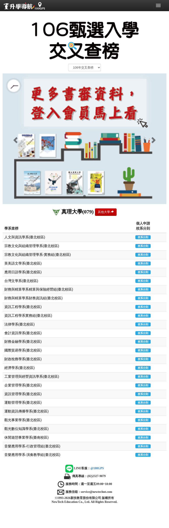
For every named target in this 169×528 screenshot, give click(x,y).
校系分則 (143, 237)
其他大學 (106, 212)
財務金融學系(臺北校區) (23, 341)
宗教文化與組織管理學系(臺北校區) (31, 246)
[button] (15, 138)
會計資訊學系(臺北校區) (23, 333)
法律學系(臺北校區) (19, 324)
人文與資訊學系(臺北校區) (24, 237)
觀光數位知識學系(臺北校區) (26, 429)
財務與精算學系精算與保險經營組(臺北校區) (38, 289)
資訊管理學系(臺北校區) (23, 394)
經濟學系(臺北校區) (19, 368)
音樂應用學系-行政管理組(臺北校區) (32, 446)
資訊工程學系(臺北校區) (23, 307)
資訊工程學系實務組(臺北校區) (28, 315)
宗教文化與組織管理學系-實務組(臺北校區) (37, 254)
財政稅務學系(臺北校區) (23, 359)
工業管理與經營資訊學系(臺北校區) (31, 376)
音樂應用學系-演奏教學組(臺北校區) (32, 455)
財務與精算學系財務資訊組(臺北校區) (33, 298)
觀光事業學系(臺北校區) (23, 420)
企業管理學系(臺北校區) (23, 385)
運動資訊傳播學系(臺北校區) (26, 411)
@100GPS (97, 468)
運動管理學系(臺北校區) (23, 402)
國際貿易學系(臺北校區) (23, 350)
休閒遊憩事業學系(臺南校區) (26, 437)
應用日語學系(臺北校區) (23, 272)
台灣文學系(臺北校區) (21, 281)
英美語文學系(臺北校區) (23, 263)
